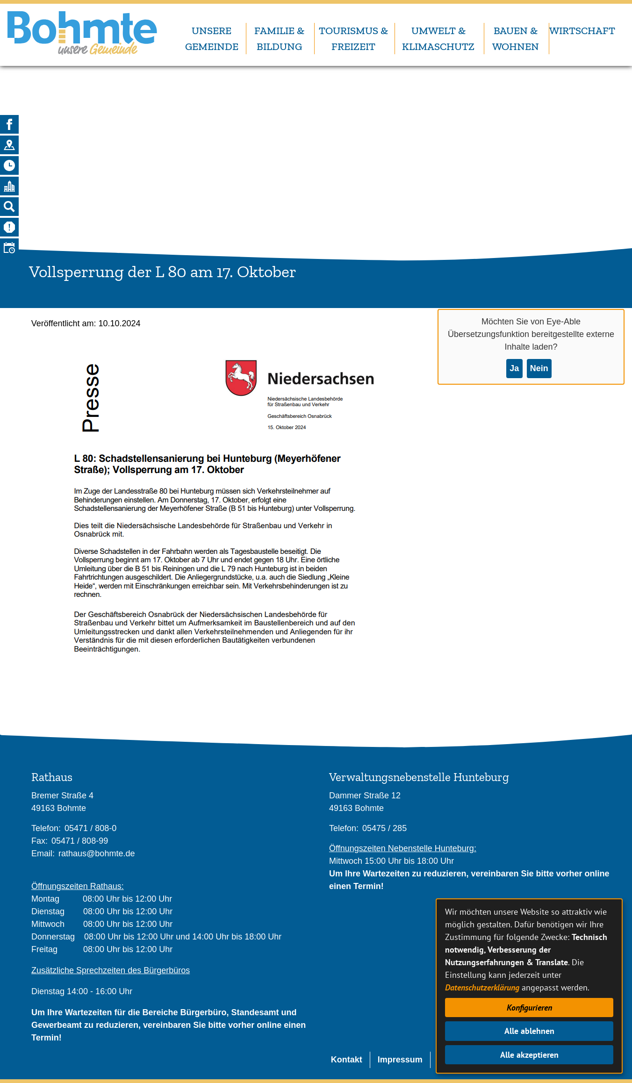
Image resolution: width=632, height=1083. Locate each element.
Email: (43, 853)
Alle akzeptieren (529, 1054)
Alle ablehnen (529, 1031)
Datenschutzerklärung (482, 987)
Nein (539, 368)
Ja (514, 368)
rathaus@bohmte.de (96, 853)
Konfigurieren (529, 1007)
